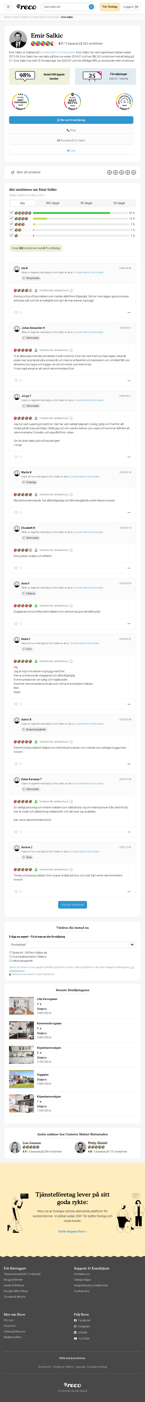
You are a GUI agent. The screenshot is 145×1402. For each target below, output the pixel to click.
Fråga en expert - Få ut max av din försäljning (37, 936)
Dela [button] (71, 150)
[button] (71, 130)
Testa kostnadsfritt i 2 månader (22, 1274)
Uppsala (80, 1366)
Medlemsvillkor (13, 1337)
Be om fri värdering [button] (71, 120)
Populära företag (97, 1366)
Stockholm (44, 1366)
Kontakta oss (82, 1274)
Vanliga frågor (82, 1279)
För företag (110, 7)
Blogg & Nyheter (13, 1279)
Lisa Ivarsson (32, 1143)
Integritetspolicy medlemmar (91, 1285)
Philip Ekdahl (97, 1143)
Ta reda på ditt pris (14, 1296)
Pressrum (10, 1325)
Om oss (8, 1320)
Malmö (70, 1366)
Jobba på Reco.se (14, 1331)
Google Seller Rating (16, 1291)
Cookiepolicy (81, 1291)
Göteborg (58, 1366)
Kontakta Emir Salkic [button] (71, 140)
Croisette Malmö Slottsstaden (57, 52)
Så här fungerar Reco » (72, 1231)
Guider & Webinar (14, 1285)
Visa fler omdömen (72, 904)
